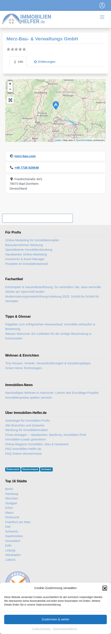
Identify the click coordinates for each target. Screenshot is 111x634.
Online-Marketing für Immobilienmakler (32, 240)
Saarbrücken (14, 536)
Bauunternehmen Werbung (24, 245)
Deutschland (30, 469)
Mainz (9, 512)
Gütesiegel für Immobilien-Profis (27, 420)
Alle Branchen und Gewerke (24, 425)
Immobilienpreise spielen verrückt (28, 397)
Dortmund (12, 517)
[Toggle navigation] (102, 5)
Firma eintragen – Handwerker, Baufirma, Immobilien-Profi (45, 434)
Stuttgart (11, 503)
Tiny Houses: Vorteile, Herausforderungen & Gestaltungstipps (48, 363)
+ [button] (10, 83)
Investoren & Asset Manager (25, 259)
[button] (105, 591)
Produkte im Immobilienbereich (26, 264)
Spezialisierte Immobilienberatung (28, 249)
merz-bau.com (25, 156)
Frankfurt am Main (18, 522)
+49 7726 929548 (26, 167)
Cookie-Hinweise (41, 631)
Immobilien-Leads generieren (25, 439)
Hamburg (11, 493)
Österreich (12, 469)
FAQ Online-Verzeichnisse (23, 453)
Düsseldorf (12, 541)
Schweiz (46, 469)
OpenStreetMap (84, 140)
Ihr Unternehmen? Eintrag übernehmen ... (37, 218)
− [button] (10, 89)
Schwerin (11, 531)
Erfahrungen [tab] (44, 61)
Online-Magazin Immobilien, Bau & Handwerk (37, 444)
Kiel (7, 526)
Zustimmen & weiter (55, 622)
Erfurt (9, 508)
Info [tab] (18, 61)
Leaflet (58, 140)
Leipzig (10, 550)
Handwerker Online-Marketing (26, 254)
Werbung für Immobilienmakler (26, 430)
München (11, 498)
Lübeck (10, 559)
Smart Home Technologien (23, 368)
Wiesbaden (13, 555)
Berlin (9, 489)
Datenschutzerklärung (65, 631)
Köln (8, 545)
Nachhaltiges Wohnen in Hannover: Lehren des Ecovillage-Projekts (52, 392)
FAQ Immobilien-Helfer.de (23, 448)
